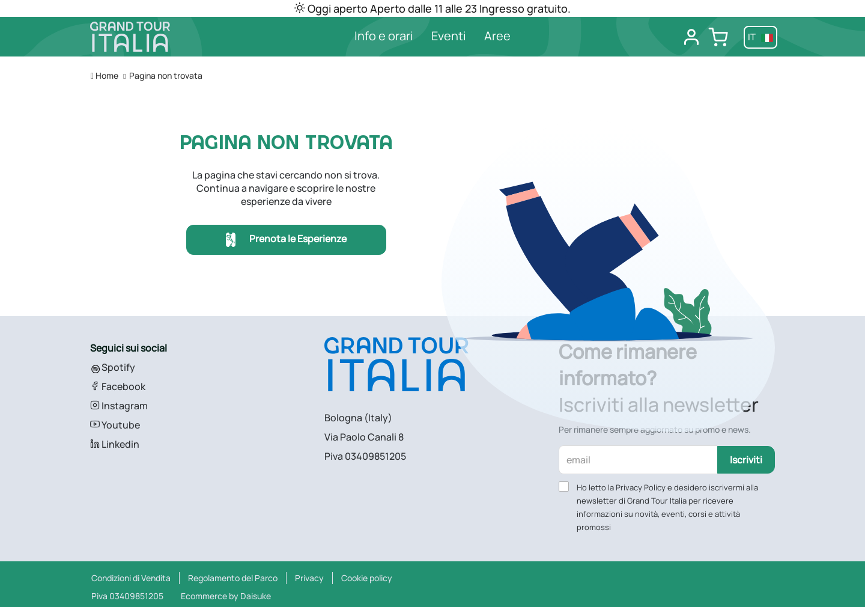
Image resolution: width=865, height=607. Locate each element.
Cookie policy (366, 578)
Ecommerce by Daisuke (226, 596)
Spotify (112, 367)
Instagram (119, 405)
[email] (638, 459)
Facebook (117, 386)
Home (104, 75)
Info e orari (383, 36)
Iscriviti (746, 459)
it (760, 37)
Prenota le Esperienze (286, 240)
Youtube (115, 425)
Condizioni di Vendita (131, 578)
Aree (497, 36)
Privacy (309, 578)
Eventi (448, 36)
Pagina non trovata (165, 75)
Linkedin (114, 444)
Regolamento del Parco (233, 578)
